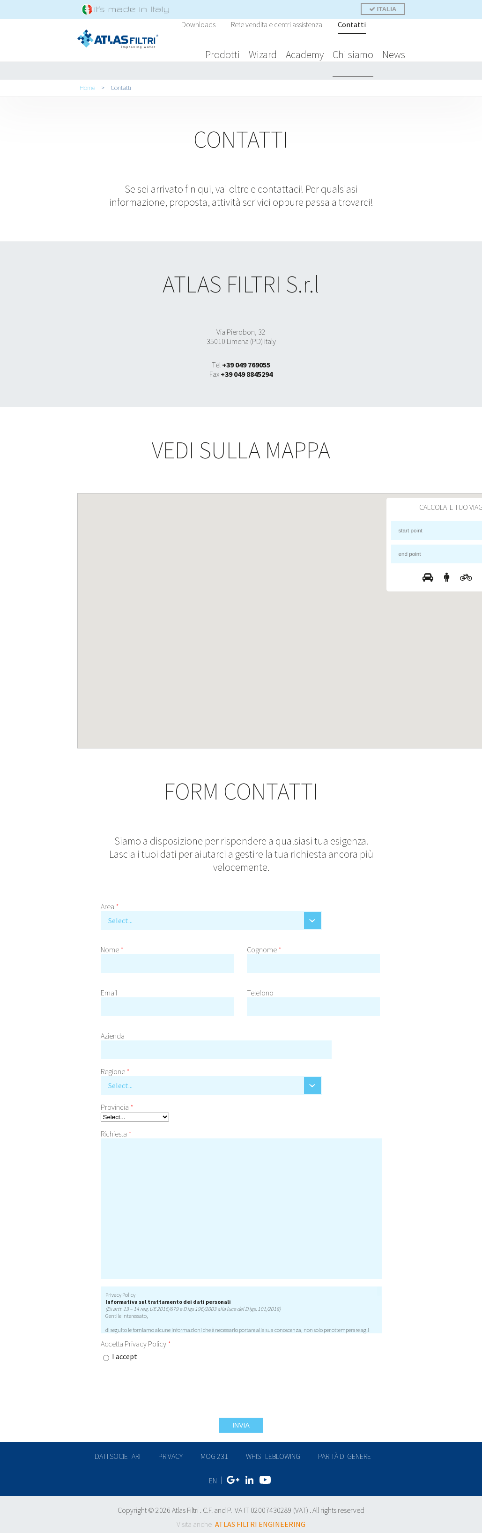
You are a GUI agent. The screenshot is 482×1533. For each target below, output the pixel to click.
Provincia (117, 1104)
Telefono (260, 990)
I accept (124, 1353)
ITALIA (383, 9)
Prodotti (222, 54)
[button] (308, 598)
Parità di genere (344, 1453)
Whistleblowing (273, 1453)
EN (213, 1476)
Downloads (198, 24)
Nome (112, 946)
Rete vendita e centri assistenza (276, 24)
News (393, 54)
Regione (115, 1068)
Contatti (352, 24)
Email (109, 990)
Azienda (113, 1033)
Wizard (263, 54)
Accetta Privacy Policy (136, 1341)
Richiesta (116, 1131)
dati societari (118, 1453)
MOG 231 (214, 1453)
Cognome (264, 946)
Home (87, 85)
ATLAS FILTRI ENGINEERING (260, 1519)
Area (110, 903)
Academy (305, 54)
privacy (170, 1453)
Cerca (386, 25)
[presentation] (310, 1354)
